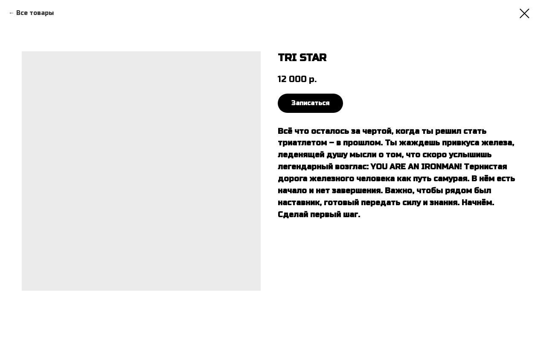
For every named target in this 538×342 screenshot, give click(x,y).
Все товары (35, 13)
